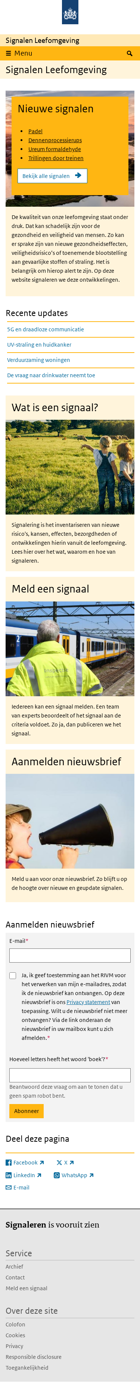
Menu (23, 53)
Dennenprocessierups (55, 140)
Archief (14, 1266)
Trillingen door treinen (56, 158)
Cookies (15, 1335)
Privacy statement (88, 1002)
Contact (15, 1277)
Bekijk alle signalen (46, 175)
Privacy (14, 1346)
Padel (35, 131)
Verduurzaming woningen (38, 359)
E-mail (18, 940)
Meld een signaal (26, 1288)
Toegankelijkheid (27, 1367)
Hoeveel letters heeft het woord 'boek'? (58, 1059)
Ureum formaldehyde (54, 149)
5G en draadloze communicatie (45, 329)
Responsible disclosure (34, 1356)
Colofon (15, 1324)
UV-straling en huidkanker (39, 344)
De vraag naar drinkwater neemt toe (51, 375)
